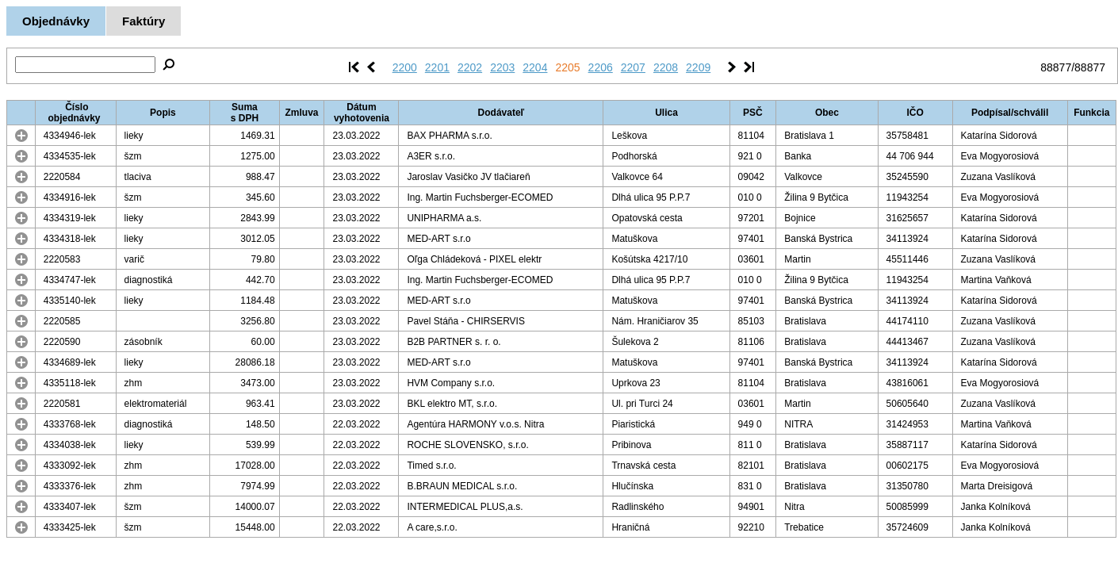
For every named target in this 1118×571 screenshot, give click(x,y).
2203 (502, 67)
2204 (535, 67)
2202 (470, 67)
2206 (600, 67)
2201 (437, 67)
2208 (665, 67)
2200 (404, 67)
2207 (633, 67)
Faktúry (143, 21)
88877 (1055, 67)
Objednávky (56, 21)
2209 (698, 67)
